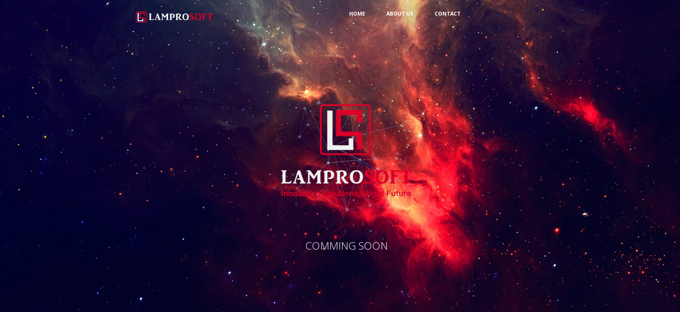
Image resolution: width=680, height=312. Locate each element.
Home (357, 13)
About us (399, 13)
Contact (448, 13)
